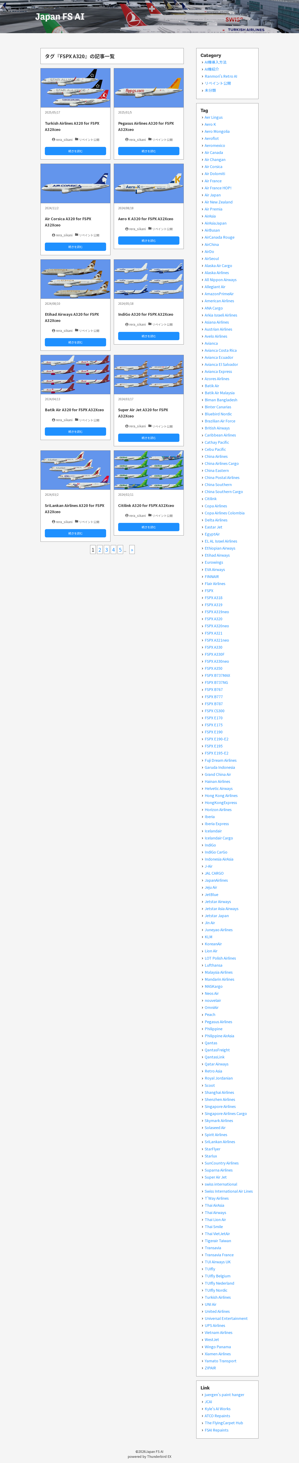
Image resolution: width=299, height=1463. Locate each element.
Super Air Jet (216, 1177)
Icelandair (213, 830)
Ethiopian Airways (220, 548)
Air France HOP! (218, 187)
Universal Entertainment (226, 1318)
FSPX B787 (214, 703)
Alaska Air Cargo (218, 265)
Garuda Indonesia (220, 767)
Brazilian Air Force (220, 420)
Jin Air (210, 922)
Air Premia (213, 209)
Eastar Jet (213, 527)
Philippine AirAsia (219, 1035)
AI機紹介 (212, 69)
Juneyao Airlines (219, 929)
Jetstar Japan (217, 915)
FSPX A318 (213, 597)
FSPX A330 (213, 647)
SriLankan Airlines (220, 1141)
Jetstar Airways (218, 901)
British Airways (217, 427)
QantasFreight (217, 1049)
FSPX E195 (214, 745)
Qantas (211, 1042)
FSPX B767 (214, 689)
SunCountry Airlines (222, 1163)
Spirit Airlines (216, 1134)
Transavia (213, 1247)
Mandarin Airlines (219, 979)
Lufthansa (213, 965)
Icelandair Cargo (219, 837)
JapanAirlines (216, 880)
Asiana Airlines (217, 322)
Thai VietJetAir (217, 1233)
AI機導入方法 (216, 62)
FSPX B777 (214, 696)
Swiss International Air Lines (229, 1191)
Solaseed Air (215, 1127)
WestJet (212, 1339)
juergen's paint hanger (224, 1394)
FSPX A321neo (217, 640)
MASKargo (214, 986)
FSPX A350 (213, 668)
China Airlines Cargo (222, 463)
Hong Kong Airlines (221, 795)
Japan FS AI (60, 16)
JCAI (208, 1401)
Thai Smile (214, 1226)
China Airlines (216, 456)
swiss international (221, 1184)
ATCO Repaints (217, 1415)
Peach (210, 1014)
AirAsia (210, 216)
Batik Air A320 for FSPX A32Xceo (74, 409)
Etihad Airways (217, 555)
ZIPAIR (210, 1367)
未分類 (210, 90)
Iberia (210, 816)
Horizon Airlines (218, 809)
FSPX (209, 590)
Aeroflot (212, 138)
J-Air (208, 866)
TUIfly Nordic (216, 1290)
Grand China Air (218, 774)
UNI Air (210, 1304)
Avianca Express (218, 371)
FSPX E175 (214, 724)
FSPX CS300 (214, 710)
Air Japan (213, 194)
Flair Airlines (215, 583)
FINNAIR (212, 576)
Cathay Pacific (217, 442)
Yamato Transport (221, 1360)
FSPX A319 (213, 604)
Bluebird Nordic (218, 413)
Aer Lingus (214, 117)
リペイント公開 (218, 83)
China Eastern (217, 470)
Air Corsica (213, 166)
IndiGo (210, 845)
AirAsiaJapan (216, 223)
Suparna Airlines (219, 1170)
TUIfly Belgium (217, 1275)
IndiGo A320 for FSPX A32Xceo (145, 314)
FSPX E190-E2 (216, 738)
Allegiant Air (215, 286)
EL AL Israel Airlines (221, 541)
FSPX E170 (214, 717)
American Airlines (219, 300)
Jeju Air (211, 887)
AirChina (212, 244)
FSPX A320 (213, 618)
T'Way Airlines (217, 1198)
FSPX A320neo (217, 625)
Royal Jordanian (219, 1078)
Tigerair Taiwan (218, 1240)
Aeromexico (215, 145)
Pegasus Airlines (218, 1021)
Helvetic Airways (219, 788)
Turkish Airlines (218, 1297)
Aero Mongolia (217, 131)
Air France (213, 180)
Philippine (213, 1028)
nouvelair (213, 1000)
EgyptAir (212, 534)
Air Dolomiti (215, 173)
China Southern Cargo (224, 491)
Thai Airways (215, 1212)
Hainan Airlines (217, 781)
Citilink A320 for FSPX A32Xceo (146, 505)
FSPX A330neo (217, 661)
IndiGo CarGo (216, 852)
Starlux (211, 1155)
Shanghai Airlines (219, 1092)
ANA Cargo (214, 308)
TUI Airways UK (218, 1261)
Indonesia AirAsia (219, 859)
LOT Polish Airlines (220, 958)
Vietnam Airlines (218, 1332)
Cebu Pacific (215, 449)
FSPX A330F (214, 654)
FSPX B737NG (216, 682)
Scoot (210, 1085)
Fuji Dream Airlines (221, 760)
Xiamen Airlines (218, 1353)
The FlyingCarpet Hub (224, 1422)
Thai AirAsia (214, 1205)
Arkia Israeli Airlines (221, 315)
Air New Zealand (219, 201)
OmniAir (211, 1007)
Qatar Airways (216, 1063)
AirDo (209, 251)
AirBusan (212, 230)
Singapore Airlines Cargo (226, 1113)
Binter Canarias (218, 406)
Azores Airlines (217, 378)
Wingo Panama (218, 1346)
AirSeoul (212, 258)
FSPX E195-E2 (216, 753)
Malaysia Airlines (219, 972)
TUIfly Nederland (219, 1283)
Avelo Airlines (216, 336)
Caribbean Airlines (220, 435)
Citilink (211, 498)
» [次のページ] (132, 549)
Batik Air (212, 385)
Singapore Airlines (220, 1106)
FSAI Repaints (216, 1430)
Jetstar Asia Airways (221, 908)
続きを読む (75, 151)
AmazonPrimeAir (219, 293)
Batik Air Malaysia (220, 392)
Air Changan (215, 159)
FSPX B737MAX (217, 675)
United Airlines (217, 1311)
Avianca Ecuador (219, 357)
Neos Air (212, 993)
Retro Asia (213, 1071)
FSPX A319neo (217, 611)
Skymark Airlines (219, 1120)
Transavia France (219, 1254)
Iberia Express (217, 823)
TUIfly (210, 1268)
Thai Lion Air (215, 1219)
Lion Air (211, 950)
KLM (208, 936)
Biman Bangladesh (221, 399)
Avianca (211, 343)
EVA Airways (215, 569)
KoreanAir (213, 943)
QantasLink (214, 1056)
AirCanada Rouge (219, 237)
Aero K (210, 124)
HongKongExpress (221, 802)
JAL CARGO (214, 873)
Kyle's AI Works (217, 1408)
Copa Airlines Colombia (225, 512)
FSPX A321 (213, 633)
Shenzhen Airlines (220, 1099)
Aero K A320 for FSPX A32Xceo (145, 218)
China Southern (218, 484)
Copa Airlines (216, 505)
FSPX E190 (214, 731)
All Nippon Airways (221, 279)
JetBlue (211, 894)
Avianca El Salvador (221, 364)
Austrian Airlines (218, 329)
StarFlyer (212, 1148)
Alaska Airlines (217, 272)
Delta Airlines (216, 519)
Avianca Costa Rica (221, 350)
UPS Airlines (215, 1325)
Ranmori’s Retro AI (221, 76)
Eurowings (214, 562)
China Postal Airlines (222, 477)
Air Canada (214, 152)
